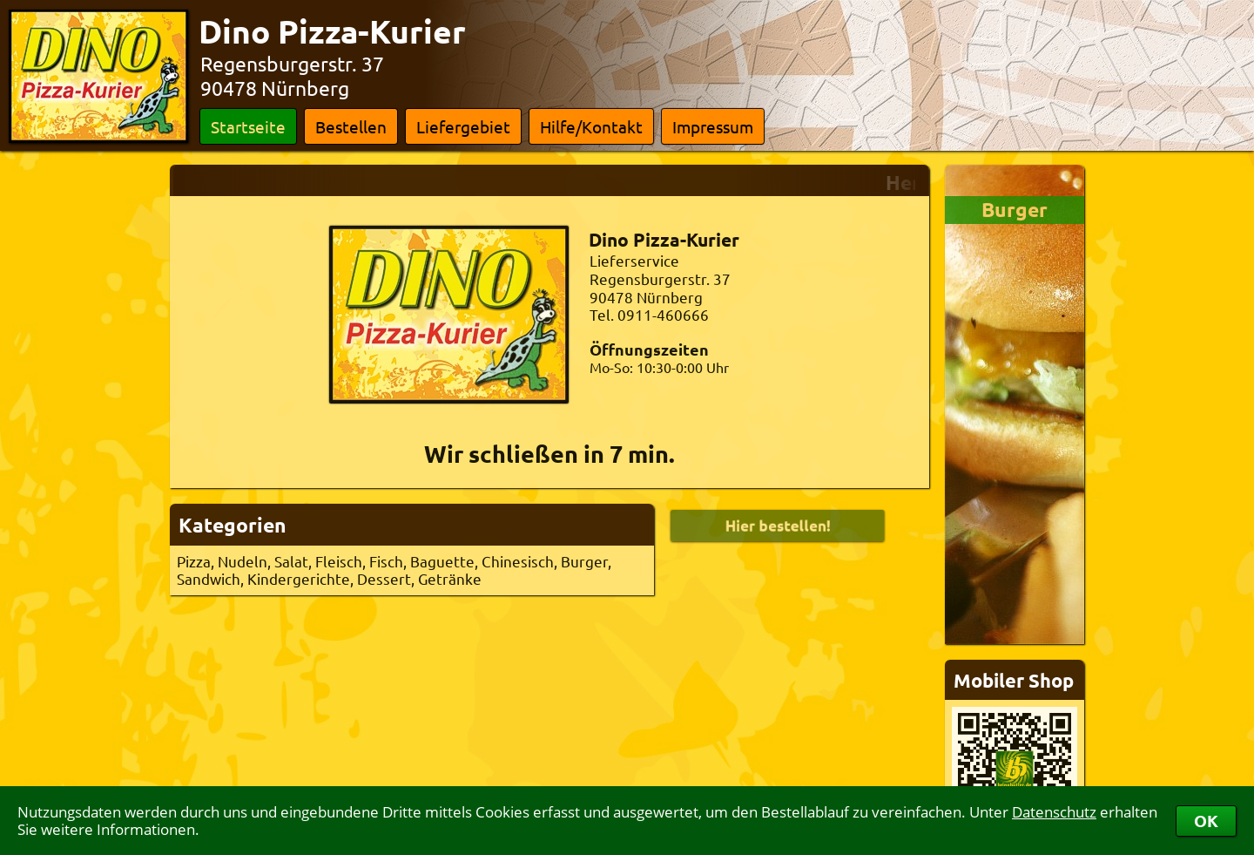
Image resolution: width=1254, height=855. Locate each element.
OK (1206, 820)
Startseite (248, 126)
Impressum (712, 126)
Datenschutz (1054, 812)
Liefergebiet (463, 126)
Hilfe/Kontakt (591, 126)
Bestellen (351, 126)
